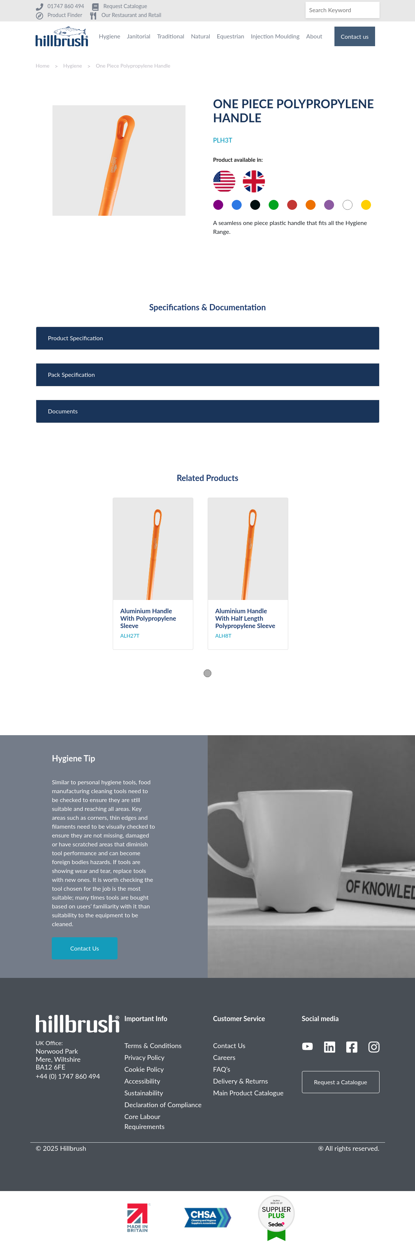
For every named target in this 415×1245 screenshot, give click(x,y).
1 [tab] (207, 673)
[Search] (343, 10)
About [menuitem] (314, 36)
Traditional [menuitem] (170, 36)
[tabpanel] (160, 574)
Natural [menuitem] (200, 36)
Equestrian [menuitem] (230, 36)
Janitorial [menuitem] (138, 36)
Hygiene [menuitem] (109, 36)
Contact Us (84, 948)
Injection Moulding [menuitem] (275, 36)
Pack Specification (71, 374)
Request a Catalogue (340, 1081)
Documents (63, 411)
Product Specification (75, 337)
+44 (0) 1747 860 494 (68, 1076)
